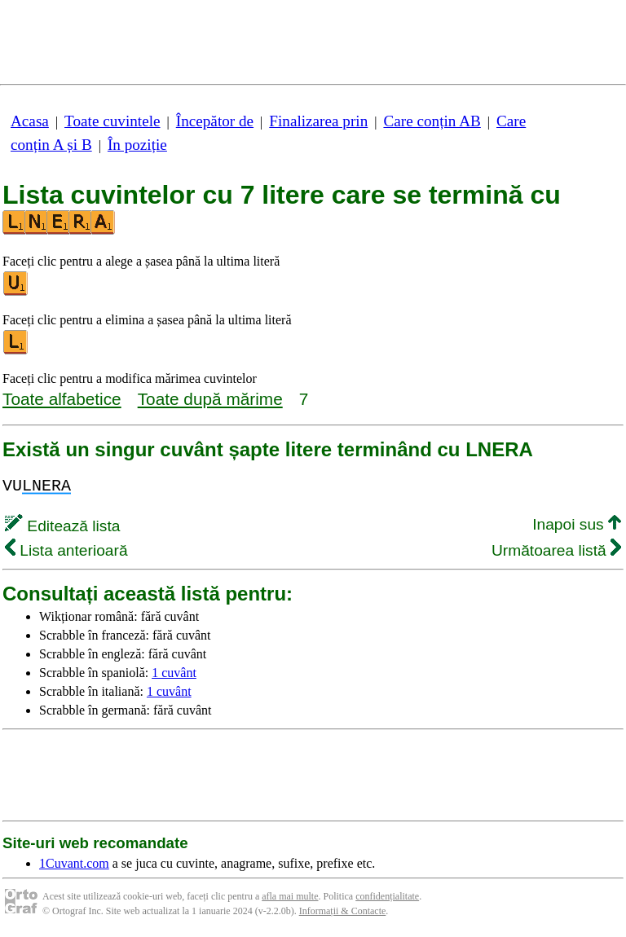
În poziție (137, 144)
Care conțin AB (431, 121)
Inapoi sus (576, 524)
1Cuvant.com (74, 863)
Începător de (214, 121)
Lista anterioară (66, 550)
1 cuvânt (174, 673)
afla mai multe (290, 896)
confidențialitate (387, 896)
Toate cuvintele (112, 121)
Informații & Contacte (342, 911)
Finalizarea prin (318, 121)
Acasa (30, 121)
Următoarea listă (556, 550)
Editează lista (62, 525)
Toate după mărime (210, 398)
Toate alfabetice (61, 398)
